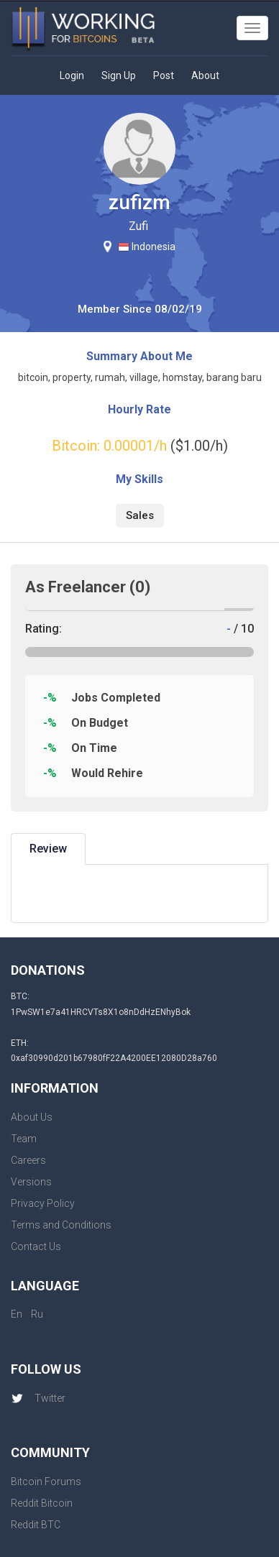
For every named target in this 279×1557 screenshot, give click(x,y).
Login (72, 75)
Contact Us (36, 1246)
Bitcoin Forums (46, 1481)
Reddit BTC (35, 1524)
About (205, 75)
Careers (28, 1160)
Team (24, 1138)
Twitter (38, 1398)
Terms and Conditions (61, 1225)
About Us (31, 1117)
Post (163, 75)
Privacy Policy (43, 1203)
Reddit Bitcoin (42, 1503)
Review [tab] (48, 848)
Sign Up (118, 75)
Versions (31, 1182)
